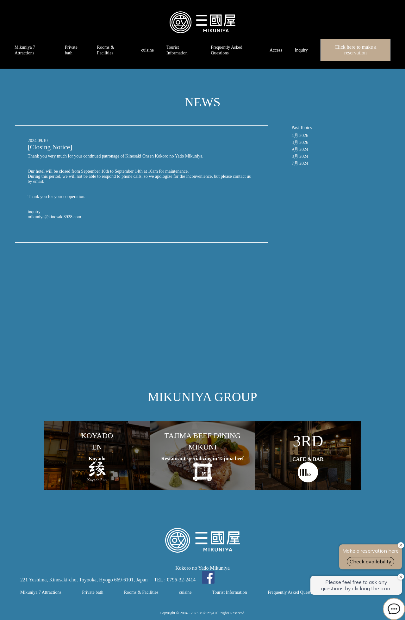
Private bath (92, 592)
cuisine (147, 50)
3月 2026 (300, 142)
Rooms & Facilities (141, 592)
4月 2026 (300, 135)
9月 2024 (300, 149)
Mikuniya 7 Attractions (40, 592)
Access (276, 50)
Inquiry (301, 50)
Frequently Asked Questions (293, 592)
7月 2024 (300, 163)
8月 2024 (300, 156)
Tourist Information (229, 592)
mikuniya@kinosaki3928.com (54, 216)
